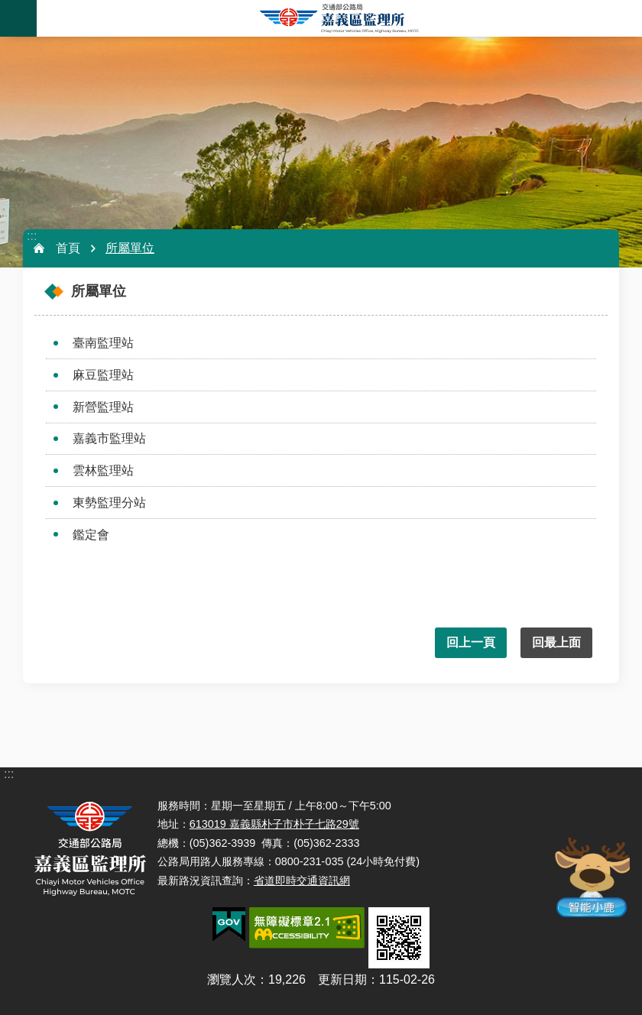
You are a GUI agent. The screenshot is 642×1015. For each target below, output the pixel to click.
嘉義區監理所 (339, 18)
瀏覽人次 (231, 979)
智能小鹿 (590, 877)
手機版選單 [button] (18, 18)
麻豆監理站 (103, 374)
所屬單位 (129, 248)
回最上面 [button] (556, 642)
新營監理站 (103, 406)
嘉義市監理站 (109, 438)
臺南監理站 (103, 342)
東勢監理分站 (109, 502)
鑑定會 (91, 534)
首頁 (68, 248)
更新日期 (342, 979)
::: (32, 235)
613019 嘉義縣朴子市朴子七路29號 (274, 824)
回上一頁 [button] (470, 642)
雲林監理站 (103, 470)
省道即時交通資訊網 (302, 880)
